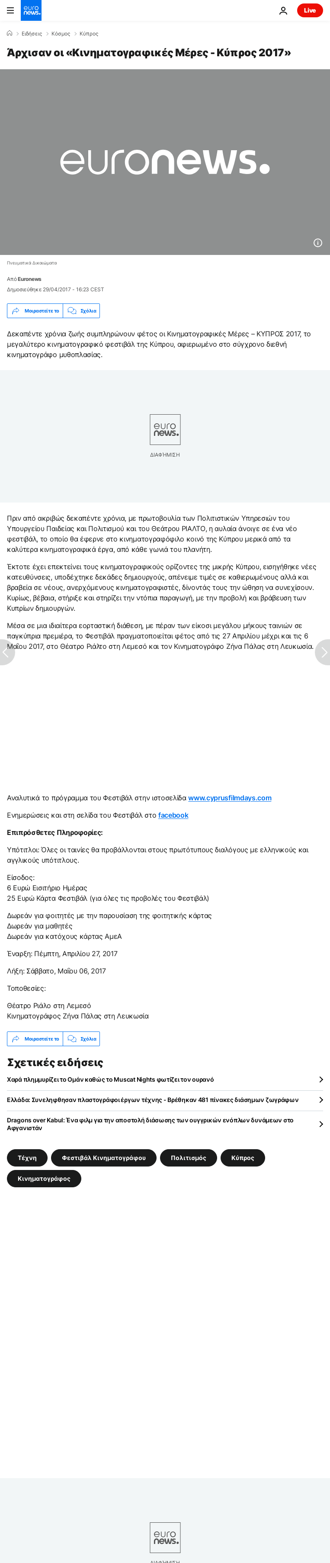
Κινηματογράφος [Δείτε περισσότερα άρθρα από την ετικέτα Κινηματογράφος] (44, 1178)
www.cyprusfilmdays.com (229, 797)
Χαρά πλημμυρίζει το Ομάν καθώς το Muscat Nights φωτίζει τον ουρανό (110, 1079)
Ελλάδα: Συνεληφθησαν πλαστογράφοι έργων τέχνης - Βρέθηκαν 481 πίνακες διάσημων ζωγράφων (153, 1099)
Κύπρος (89, 33)
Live (310, 10)
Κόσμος (60, 33)
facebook (173, 815)
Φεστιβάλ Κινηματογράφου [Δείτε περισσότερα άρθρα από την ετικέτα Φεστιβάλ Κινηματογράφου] (104, 1157)
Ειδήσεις (32, 33)
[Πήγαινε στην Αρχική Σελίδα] (31, 10)
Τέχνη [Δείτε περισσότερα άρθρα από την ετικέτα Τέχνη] (27, 1157)
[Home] (9, 33)
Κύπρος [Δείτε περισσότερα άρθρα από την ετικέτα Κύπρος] (242, 1157)
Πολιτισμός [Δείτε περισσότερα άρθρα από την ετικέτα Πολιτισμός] (188, 1157)
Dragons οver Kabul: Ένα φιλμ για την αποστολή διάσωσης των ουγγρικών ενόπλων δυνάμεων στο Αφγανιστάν (150, 1123)
